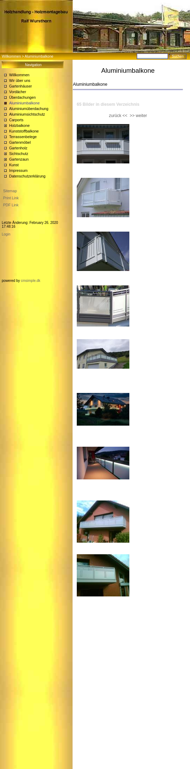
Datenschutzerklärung (27, 176)
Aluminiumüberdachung (28, 108)
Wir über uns (19, 80)
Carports (16, 120)
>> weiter (138, 115)
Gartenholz (18, 148)
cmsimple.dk (30, 281)
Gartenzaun (19, 159)
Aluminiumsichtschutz (27, 114)
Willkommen (11, 56)
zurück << (118, 115)
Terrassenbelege (23, 137)
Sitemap (10, 191)
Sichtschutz (18, 153)
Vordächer (17, 92)
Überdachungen (22, 97)
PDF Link (11, 205)
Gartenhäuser (20, 86)
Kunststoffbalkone (24, 131)
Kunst (14, 165)
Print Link (11, 198)
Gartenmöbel (20, 142)
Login (6, 234)
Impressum (18, 170)
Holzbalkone (19, 125)
